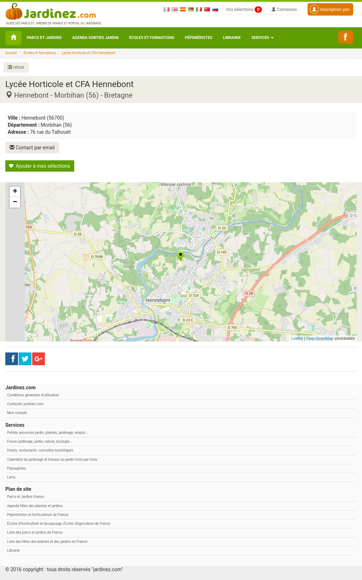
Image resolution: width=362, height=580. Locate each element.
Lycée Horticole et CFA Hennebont (88, 53)
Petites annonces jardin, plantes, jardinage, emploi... (47, 433)
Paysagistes (16, 468)
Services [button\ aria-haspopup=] (262, 37)
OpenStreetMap (320, 338)
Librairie (232, 37)
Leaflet (297, 338)
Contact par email (32, 147)
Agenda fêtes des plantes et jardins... (36, 506)
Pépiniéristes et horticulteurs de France (37, 515)
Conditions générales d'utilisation (33, 395)
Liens (11, 477)
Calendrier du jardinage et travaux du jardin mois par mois (52, 459)
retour (16, 67)
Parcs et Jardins (44, 37)
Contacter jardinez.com (25, 404)
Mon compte (17, 413)
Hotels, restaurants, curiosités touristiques (40, 450)
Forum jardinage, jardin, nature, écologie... (39, 441)
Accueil (11, 53)
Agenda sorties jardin (95, 37)
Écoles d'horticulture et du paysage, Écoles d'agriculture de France (58, 524)
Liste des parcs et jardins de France (35, 532)
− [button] (15, 202)
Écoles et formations (151, 37)
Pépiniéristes (198, 37)
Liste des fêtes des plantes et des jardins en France (47, 542)
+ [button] (15, 191)
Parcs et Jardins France (25, 497)
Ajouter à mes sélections (39, 166)
